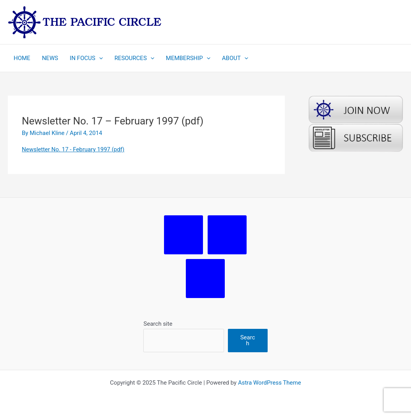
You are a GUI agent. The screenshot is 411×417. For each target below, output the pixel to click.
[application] (99, 58)
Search (247, 340)
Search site (157, 323)
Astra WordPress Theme (269, 382)
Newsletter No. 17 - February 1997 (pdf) (73, 149)
